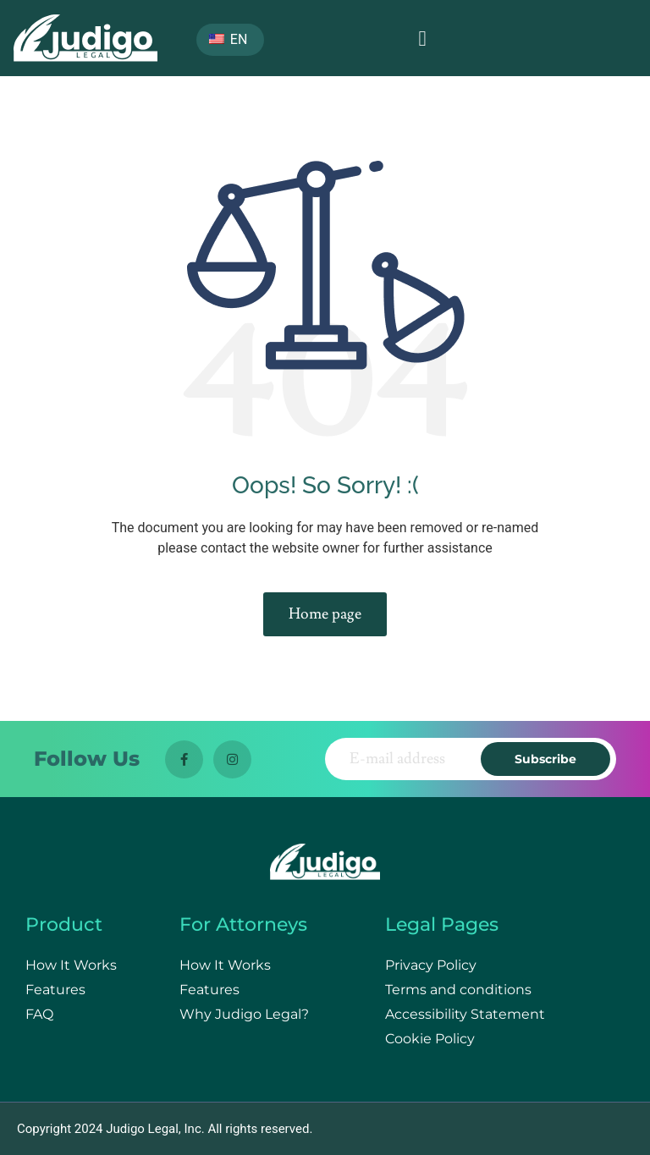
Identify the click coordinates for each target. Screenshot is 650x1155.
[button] (422, 38)
